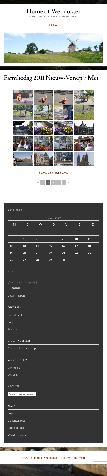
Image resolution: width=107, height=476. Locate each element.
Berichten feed (17, 420)
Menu (54, 25)
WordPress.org (17, 434)
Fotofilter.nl (15, 314)
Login (11, 413)
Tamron (12, 329)
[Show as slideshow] (53, 173)
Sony (11, 322)
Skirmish (79, 457)
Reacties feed (16, 427)
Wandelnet (14, 374)
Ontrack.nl (14, 367)
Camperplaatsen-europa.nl (24, 348)
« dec (11, 271)
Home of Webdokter (53, 11)
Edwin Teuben (16, 295)
